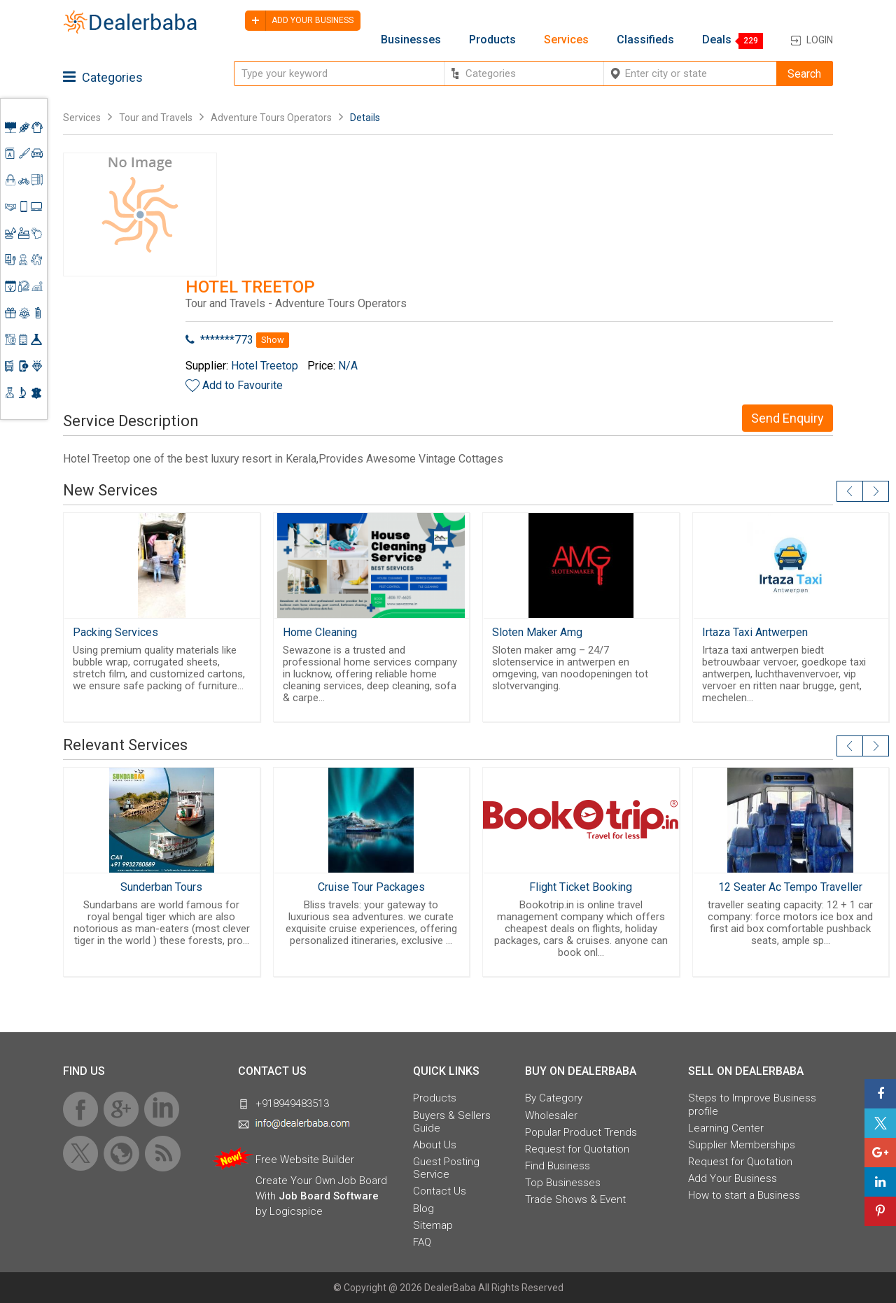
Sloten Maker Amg (537, 632)
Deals (717, 40)
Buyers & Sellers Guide (452, 1121)
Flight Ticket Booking (580, 887)
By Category (553, 1098)
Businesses (411, 40)
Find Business (557, 1166)
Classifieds (645, 40)
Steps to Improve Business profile (752, 1104)
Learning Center (726, 1128)
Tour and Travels (155, 117)
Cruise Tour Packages (371, 887)
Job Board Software (329, 1196)
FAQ (422, 1242)
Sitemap (433, 1225)
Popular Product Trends (581, 1132)
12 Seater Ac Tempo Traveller (790, 887)
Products (492, 40)
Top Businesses (563, 1182)
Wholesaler (551, 1115)
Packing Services (115, 632)
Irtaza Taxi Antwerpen (755, 632)
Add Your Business (732, 1178)
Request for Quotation (577, 1149)
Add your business (299, 20)
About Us (434, 1145)
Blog (423, 1208)
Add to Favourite (242, 385)
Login (819, 39)
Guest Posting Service (446, 1168)
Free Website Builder (304, 1159)
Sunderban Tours (161, 887)
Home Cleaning (320, 632)
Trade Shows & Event (575, 1199)
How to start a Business (744, 1195)
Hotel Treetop (264, 365)
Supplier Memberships (741, 1145)
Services (566, 40)
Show (272, 339)
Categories (103, 77)
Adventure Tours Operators (271, 117)
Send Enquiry (787, 418)
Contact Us (439, 1191)
